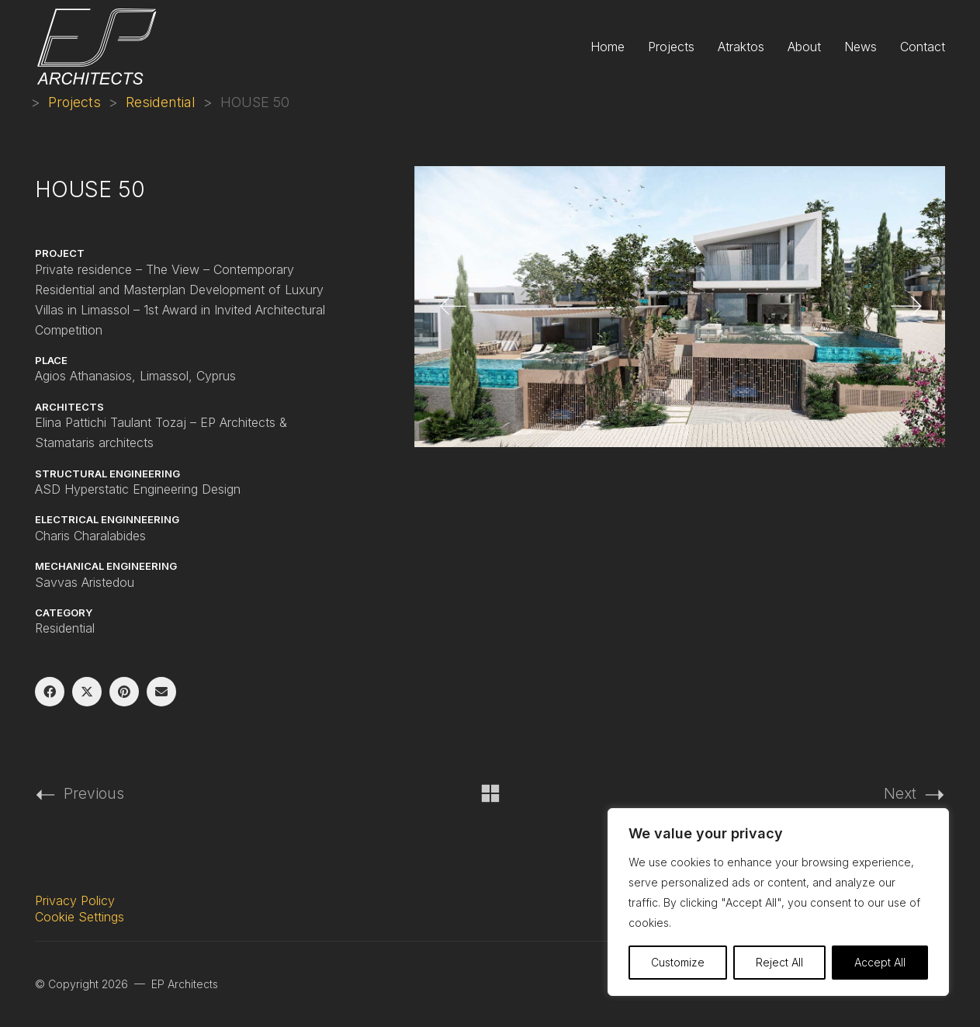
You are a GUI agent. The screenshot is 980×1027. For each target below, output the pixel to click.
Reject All (779, 962)
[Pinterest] (124, 691)
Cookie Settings (79, 917)
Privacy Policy (75, 900)
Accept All (880, 962)
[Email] (161, 691)
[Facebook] (49, 691)
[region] (778, 902)
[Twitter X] (87, 691)
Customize (678, 962)
